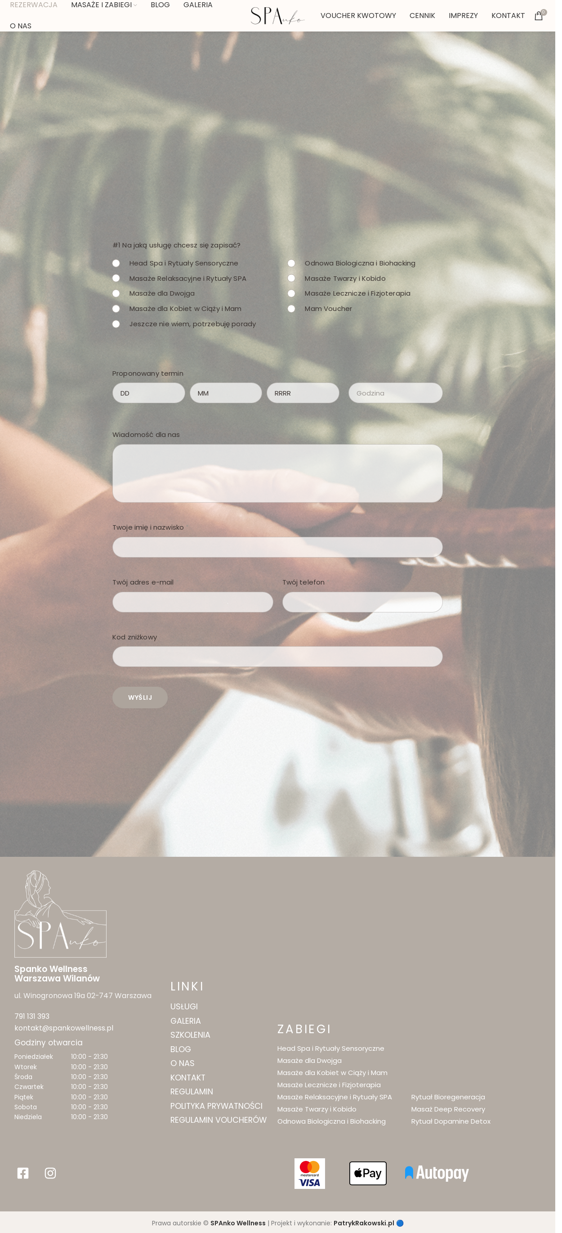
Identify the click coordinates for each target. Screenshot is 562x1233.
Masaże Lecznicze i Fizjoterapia (358, 293)
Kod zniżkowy (134, 637)
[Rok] (303, 392)
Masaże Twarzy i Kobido (345, 278)
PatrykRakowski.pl (364, 1218)
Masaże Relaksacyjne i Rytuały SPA (187, 278)
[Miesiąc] (226, 392)
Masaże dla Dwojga (162, 293)
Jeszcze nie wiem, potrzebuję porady (192, 323)
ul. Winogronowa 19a (46, 994)
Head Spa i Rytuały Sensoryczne (184, 263)
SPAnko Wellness (238, 1218)
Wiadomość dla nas (146, 434)
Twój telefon (306, 582)
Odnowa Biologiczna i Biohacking (360, 263)
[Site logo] (278, 15)
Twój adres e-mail (145, 582)
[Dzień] (148, 392)
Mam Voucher (328, 308)
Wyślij (140, 697)
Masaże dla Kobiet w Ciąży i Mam (185, 308)
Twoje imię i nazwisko (150, 527)
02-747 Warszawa (108, 994)
